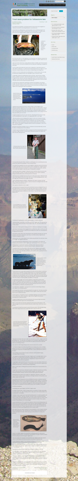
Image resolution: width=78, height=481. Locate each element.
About (64, 4)
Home (41, 4)
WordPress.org (54, 50)
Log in (53, 44)
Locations (45, 4)
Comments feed (55, 48)
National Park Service (56, 59)
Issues (50, 4)
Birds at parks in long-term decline (19, 467)
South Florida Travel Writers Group (58, 57)
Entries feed (54, 46)
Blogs (54, 4)
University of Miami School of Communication (40, 479)
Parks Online (59, 4)
